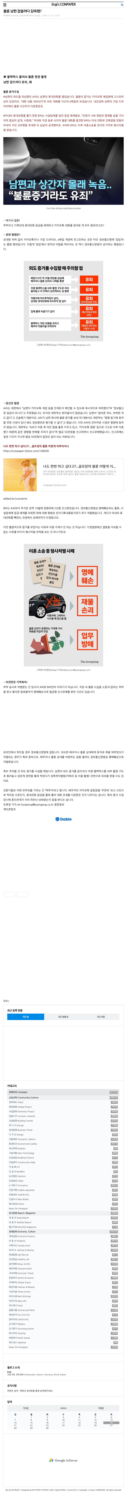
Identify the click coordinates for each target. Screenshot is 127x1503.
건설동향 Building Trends (63, 1120)
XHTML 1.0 (64, 1490)
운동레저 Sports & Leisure (63, 1277)
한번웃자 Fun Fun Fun (63, 1314)
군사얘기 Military (63, 1324)
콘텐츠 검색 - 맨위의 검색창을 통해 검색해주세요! (30, 1391)
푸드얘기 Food (63, 1305)
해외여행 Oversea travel (63, 1268)
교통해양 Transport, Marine (63, 1139)
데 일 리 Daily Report (63, 1217)
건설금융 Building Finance (63, 1157)
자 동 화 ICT (63, 1167)
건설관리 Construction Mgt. (63, 1162)
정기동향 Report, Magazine (63, 1213)
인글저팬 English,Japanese (63, 1190)
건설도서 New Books (63, 1199)
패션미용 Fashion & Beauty (63, 1287)
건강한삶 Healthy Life (63, 1259)
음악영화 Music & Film (63, 1264)
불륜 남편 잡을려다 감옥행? (22, 11)
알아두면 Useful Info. (63, 1319)
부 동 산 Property (63, 1240)
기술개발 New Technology (63, 1153)
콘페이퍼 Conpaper (63, 1092)
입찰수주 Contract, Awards (63, 1116)
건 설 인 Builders (63, 1171)
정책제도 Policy (63, 1102)
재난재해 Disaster (63, 1148)
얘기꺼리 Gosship (63, 1333)
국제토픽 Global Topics (63, 1282)
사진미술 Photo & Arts (63, 1291)
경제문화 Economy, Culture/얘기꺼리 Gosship (21, 16)
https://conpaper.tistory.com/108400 (26, 451)
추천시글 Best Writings (63, 1296)
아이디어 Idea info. (63, 1301)
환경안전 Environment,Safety (63, 1143)
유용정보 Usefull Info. (63, 1194)
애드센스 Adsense (63, 1342)
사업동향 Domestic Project (63, 1111)
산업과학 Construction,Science (63, 1097)
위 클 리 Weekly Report (63, 1222)
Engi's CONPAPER (63, 4)
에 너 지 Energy (63, 1125)
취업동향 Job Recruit (63, 1254)
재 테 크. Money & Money (63, 1250)
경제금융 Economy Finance (63, 1236)
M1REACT (16, 1490)
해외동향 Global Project (63, 1107)
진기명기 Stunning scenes (63, 1328)
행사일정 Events (63, 1204)
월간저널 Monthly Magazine (63, 1227)
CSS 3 (75, 1490)
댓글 (5, 1001)
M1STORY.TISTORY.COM (43, 1490)
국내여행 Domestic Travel (63, 1273)
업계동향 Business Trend (63, 1130)
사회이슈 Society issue (63, 1245)
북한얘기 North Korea (63, 1338)
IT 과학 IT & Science (63, 1185)
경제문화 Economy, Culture (63, 1231)
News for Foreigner (63, 1208)
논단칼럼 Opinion (63, 1176)
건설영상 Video (63, 1180)
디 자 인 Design (63, 1134)
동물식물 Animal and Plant (63, 1310)
